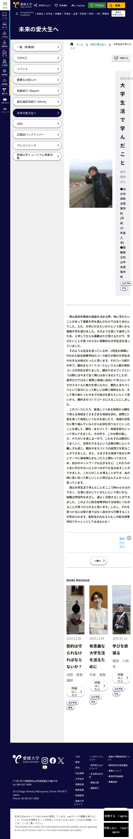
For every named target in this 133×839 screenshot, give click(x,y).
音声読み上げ (42, 5)
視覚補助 (61, 5)
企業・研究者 (79, 14)
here (44, 830)
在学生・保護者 (54, 14)
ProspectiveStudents (27, 13)
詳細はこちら (74, 691)
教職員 (105, 14)
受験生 (40, 14)
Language (78, 5)
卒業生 (67, 14)
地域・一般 (94, 14)
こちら (22, 823)
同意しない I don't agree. (116, 830)
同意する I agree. (116, 816)
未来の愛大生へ (98, 44)
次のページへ (122, 542)
